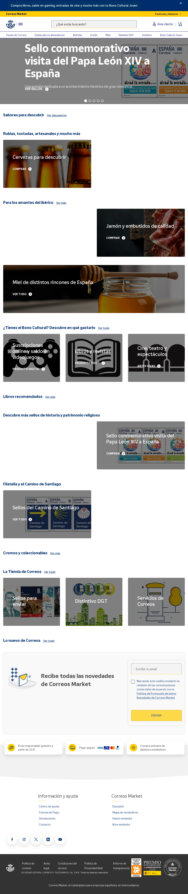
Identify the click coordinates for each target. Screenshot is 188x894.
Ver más (61, 202)
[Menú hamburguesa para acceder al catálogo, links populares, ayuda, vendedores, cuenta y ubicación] (20, 24)
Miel (108, 35)
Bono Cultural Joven (171, 35)
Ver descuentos (57, 115)
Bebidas (77, 35)
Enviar (156, 715)
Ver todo (103, 328)
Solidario (147, 35)
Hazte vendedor (122, 818)
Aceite (93, 35)
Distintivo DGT (126, 35)
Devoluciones (47, 818)
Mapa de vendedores (125, 812)
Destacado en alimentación (50, 35)
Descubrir (118, 806)
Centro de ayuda (49, 806)
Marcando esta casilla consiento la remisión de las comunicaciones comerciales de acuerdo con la (158, 689)
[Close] (181, 3)
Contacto (45, 824)
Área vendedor (121, 824)
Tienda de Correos (16, 35)
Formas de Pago (49, 812)
